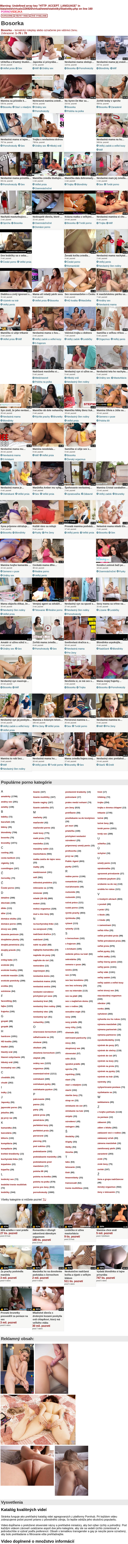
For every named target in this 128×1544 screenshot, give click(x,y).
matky (36, 867)
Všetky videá (22, 16)
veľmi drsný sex (106, 990)
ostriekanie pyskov (43, 1089)
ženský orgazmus (76, 459)
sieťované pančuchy (75, 1038)
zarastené (116, 107)
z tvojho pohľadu (106, 1112)
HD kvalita (72, 300)
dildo (3, 908)
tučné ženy (103, 823)
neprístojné (39, 971)
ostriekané (8, 494)
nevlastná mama (107, 304)
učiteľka (102, 843)
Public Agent (71, 861)
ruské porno (71, 907)
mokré (36, 903)
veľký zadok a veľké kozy (112, 145)
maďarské (38, 822)
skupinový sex (72, 1048)
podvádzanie (39, 1151)
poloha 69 (104, 420)
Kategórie (7, 16)
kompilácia (6, 1143)
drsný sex (6, 929)
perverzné (38, 1136)
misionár (37, 893)
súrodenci (70, 1121)
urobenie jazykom (107, 878)
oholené (37, 1042)
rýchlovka (70, 918)
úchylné (102, 853)
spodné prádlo (72, 1064)
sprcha (6, 223)
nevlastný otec (40, 1011)
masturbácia (120, 378)
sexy (67, 1017)
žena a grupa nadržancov (110, 1179)
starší (102, 765)
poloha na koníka (42, 1176)
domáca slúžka (8, 918)
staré (67, 1079)
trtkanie (101, 812)
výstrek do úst (105, 1055)
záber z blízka (105, 1127)
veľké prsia (8, 68)
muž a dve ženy (41, 914)
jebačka (5, 1112)
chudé (4, 1082)
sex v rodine (71, 1006)
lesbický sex (7, 1179)
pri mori (69, 825)
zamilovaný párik (106, 1148)
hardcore (5, 1036)
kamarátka (6, 1128)
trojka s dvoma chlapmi (110, 807)
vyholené (102, 1014)
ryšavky (69, 928)
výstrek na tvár (10, 300)
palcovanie (38, 1099)
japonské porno (9, 1107)
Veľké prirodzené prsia (109, 941)
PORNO (11, 11)
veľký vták (103, 972)
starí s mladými (23, 107)
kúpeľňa (5, 1169)
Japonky (5, 1102)
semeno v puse (107, 416)
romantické (73, 266)
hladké (4, 1046)
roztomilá (70, 892)
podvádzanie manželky (45, 1157)
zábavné (88, 494)
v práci (101, 909)
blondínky (104, 68)
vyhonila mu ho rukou (109, 1019)
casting (5, 852)
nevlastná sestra (41, 986)
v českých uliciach (107, 899)
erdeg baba (6, 960)
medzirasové (41, 378)
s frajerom (40, 343)
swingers (70, 1126)
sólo (67, 1058)
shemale (69, 1032)
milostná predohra (42, 882)
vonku (101, 1008)
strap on (69, 1100)
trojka (70, 184)
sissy (68, 1043)
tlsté (67, 1172)
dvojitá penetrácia (10, 944)
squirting (70, 1074)
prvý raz (69, 856)
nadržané (104, 648)
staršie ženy (71, 1095)
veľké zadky (104, 956)
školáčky (69, 1136)
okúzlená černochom (44, 1053)
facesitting (6, 1001)
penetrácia (38, 1120)
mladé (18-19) (40, 898)
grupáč (4, 1021)
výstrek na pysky (106, 1071)
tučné (100, 818)
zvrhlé (101, 1169)
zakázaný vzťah (106, 1138)
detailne (5, 897)
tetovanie (40, 610)
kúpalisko (6, 1164)
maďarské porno (41, 827)
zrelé (111, 765)
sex (20, 68)
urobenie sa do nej (107, 884)
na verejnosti (39, 929)
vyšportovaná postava (109, 1087)
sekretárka (70, 959)
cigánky (5, 863)
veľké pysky (104, 951)
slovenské (70, 1053)
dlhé (3, 913)
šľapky (68, 1142)
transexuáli (71, 1183)
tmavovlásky (71, 1177)
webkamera (103, 1102)
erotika (4, 986)
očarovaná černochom (44, 1032)
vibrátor (102, 1003)
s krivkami (8, 459)
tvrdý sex (102, 833)
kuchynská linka (9, 1159)
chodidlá (5, 1077)
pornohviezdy (86, 68)
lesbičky (87, 339)
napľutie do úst (41, 960)
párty (35, 1109)
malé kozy (38, 833)
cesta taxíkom (8, 858)
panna (36, 1104)
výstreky (102, 1082)
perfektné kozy (40, 1125)
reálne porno (42, 571)
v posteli (102, 904)
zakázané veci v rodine (109, 1133)
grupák (4, 1026)
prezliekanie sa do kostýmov (80, 818)
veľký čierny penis (107, 962)
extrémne (6, 991)
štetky (68, 1147)
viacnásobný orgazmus (110, 995)
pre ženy (49, 532)
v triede (101, 920)
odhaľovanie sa (41, 1037)
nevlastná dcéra (41, 976)
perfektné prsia (41, 1130)
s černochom (72, 938)
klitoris (4, 1138)
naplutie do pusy (41, 955)
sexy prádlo (71, 1022)
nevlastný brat (40, 1001)
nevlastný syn (40, 1017)
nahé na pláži (40, 944)
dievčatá (5, 903)
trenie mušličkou (73, 1188)
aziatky (4, 807)
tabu (67, 1162)
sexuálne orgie (72, 1011)
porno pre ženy (41, 1187)
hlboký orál (55, 145)
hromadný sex (8, 1067)
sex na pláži (71, 996)
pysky (38, 532)
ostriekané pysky (42, 1084)
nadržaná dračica (42, 934)
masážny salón (41, 848)
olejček (36, 1058)
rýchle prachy (42, 416)
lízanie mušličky (41, 797)
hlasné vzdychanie (10, 1057)
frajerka (5, 1011)
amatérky (5, 796)
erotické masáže (9, 975)
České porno (9, 262)
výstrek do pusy (106, 1045)
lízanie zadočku (41, 807)
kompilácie (6, 1148)
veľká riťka (103, 930)
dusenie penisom (10, 934)
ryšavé (68, 923)
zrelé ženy (103, 1164)
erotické (5, 965)
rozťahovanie (72, 886)
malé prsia (38, 838)
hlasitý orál (6, 1052)
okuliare (37, 1047)
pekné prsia (39, 1115)
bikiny (4, 827)
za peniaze (103, 1117)
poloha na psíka (75, 111)
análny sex (104, 300)
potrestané (70, 797)
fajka (3, 1006)
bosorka (71, 68)
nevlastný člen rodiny (110, 266)
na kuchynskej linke (43, 924)
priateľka (69, 831)
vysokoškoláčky (106, 1040)
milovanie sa (39, 888)
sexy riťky (70, 1027)
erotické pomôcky (10, 980)
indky (4, 1092)
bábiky (4, 816)
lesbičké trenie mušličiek (13, 1184)
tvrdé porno (112, 184)
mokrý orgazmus (41, 908)
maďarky (37, 817)
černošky (5, 878)
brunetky (57, 416)
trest (100, 792)
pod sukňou (39, 1146)
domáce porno (42, 227)
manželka (86, 300)
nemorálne (38, 965)
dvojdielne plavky (10, 939)
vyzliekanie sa (105, 1092)
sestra (68, 970)
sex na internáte (73, 990)
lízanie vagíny (40, 802)
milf (37, 68)
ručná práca (71, 902)
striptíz (68, 1116)
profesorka (70, 851)
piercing (37, 1141)
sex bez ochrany (73, 985)
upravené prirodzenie (108, 873)
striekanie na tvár (74, 1111)
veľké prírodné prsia (108, 935)
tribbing (102, 797)
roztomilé (70, 897)
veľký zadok (73, 339)
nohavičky (38, 1022)
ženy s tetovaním (106, 1192)
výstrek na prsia (106, 1066)
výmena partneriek (107, 1029)
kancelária (6, 1133)
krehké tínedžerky (10, 1154)
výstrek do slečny (107, 1050)
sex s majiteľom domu (76, 1001)
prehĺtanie (70, 812)
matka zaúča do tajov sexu (46, 859)
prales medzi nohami (76, 802)
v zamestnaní (104, 925)
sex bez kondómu (74, 980)
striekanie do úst (73, 1106)
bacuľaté (5, 822)
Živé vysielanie (39, 16)
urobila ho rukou (106, 889)
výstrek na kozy (106, 1061)
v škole (101, 914)
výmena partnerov (107, 1035)
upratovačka (73, 494)
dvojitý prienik (8, 950)
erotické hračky (9, 970)
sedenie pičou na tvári (76, 954)
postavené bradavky (75, 792)
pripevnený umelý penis (77, 845)
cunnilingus (7, 868)
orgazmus (104, 339)
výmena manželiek (107, 1024)
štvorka (69, 1152)
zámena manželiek (107, 1143)
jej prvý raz (6, 1118)
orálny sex (47, 68)
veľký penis (105, 262)
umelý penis (104, 863)
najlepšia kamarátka (43, 950)
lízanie (102, 610)
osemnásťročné (43, 188)
